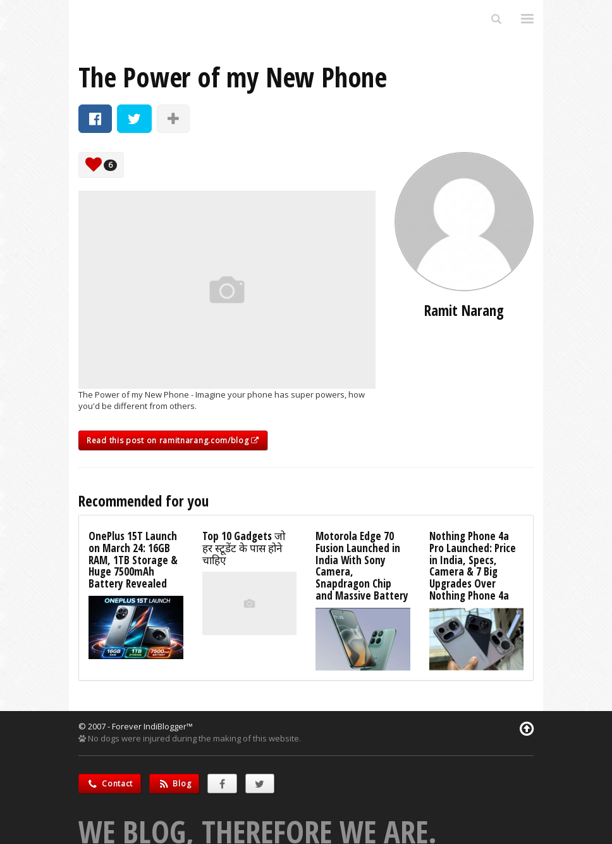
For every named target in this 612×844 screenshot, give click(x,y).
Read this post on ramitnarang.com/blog (173, 440)
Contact (110, 783)
